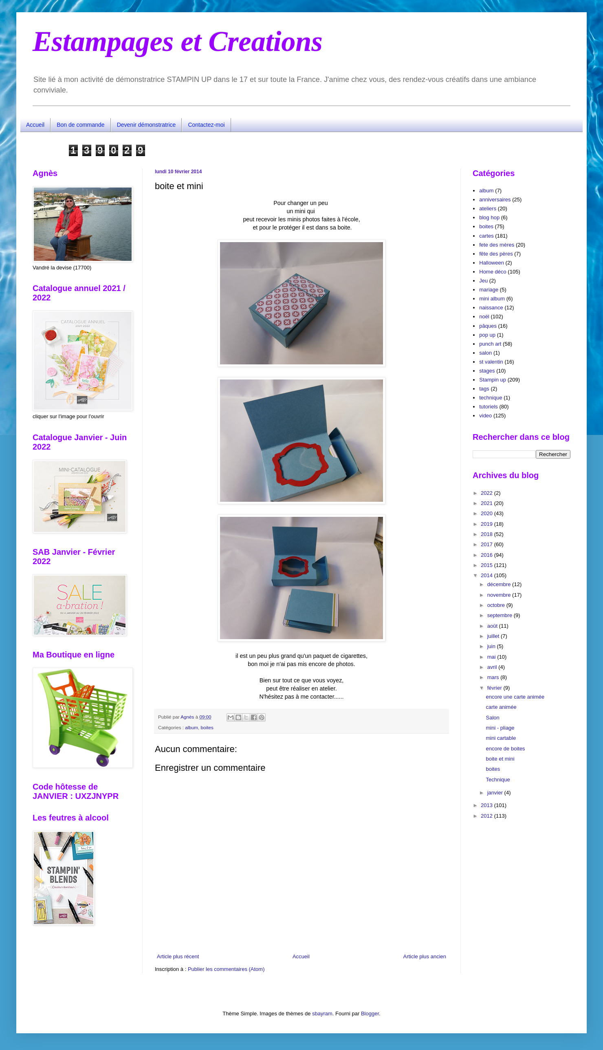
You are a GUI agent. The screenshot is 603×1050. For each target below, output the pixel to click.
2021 (487, 503)
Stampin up (492, 380)
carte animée (501, 707)
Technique (498, 779)
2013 (487, 805)
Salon (492, 718)
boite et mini (500, 759)
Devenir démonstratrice (146, 124)
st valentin (491, 362)
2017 (487, 544)
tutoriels (488, 407)
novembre (499, 595)
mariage (488, 290)
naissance (491, 307)
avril (492, 667)
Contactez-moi (206, 124)
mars (494, 677)
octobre (496, 605)
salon (485, 353)
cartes (486, 236)
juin (492, 646)
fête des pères (496, 254)
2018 (487, 534)
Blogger (370, 1013)
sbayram (322, 1013)
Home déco (492, 272)
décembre (499, 584)
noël (484, 316)
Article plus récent (178, 956)
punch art (490, 344)
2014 (487, 575)
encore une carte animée (515, 697)
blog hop (489, 217)
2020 (487, 513)
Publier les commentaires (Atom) (226, 969)
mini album (492, 299)
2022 (487, 493)
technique (490, 398)
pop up (487, 335)
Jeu (483, 281)
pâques (488, 326)
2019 (487, 524)
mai (492, 657)
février (495, 688)
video (485, 415)
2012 (487, 816)
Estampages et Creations (178, 41)
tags (484, 389)
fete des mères (496, 245)
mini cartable (501, 738)
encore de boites (505, 749)
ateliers (487, 208)
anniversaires (495, 199)
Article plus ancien (425, 956)
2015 (487, 565)
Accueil (35, 124)
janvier (495, 793)
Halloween (491, 263)
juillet (494, 636)
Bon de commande (81, 124)
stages (487, 371)
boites (207, 727)
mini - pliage (500, 728)
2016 (487, 555)
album (191, 727)
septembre (500, 615)
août (493, 626)
